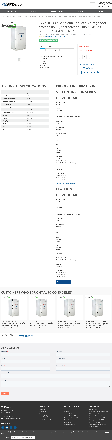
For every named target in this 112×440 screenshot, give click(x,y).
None (42, 50)
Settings (6, 437)
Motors (66, 411)
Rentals (101, 11)
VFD (65, 409)
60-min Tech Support (67, 50)
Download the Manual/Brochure (65, 183)
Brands (34, 11)
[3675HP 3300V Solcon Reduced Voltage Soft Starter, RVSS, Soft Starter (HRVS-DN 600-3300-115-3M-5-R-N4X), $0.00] (97, 308)
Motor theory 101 (94, 426)
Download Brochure (63, 282)
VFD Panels (67, 422)
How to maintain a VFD (96, 416)
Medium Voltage (69, 413)
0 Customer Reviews (51, 36)
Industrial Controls (69, 424)
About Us (42, 409)
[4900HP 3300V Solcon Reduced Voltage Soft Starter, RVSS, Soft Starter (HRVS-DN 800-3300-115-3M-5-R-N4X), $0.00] (42, 308)
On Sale (81, 11)
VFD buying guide (94, 413)
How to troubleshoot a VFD (97, 418)
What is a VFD (93, 409)
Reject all (15, 437)
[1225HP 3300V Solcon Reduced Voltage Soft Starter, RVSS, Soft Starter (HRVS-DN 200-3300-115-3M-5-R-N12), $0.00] (14, 308)
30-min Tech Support (52, 50)
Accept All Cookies (28, 437)
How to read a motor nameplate (98, 411)
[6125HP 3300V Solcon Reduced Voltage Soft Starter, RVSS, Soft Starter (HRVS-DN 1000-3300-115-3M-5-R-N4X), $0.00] (70, 308)
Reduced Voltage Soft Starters (73, 418)
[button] (63, 37)
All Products (12, 11)
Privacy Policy (43, 416)
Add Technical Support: (46, 46)
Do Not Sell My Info (45, 420)
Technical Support (44, 418)
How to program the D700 (97, 420)
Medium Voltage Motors (71, 416)
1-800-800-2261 (9, 416)
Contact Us (42, 411)
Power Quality (68, 420)
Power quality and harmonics (97, 424)
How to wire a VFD (94, 422)
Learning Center (57, 11)
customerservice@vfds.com (12, 418)
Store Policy (43, 413)
